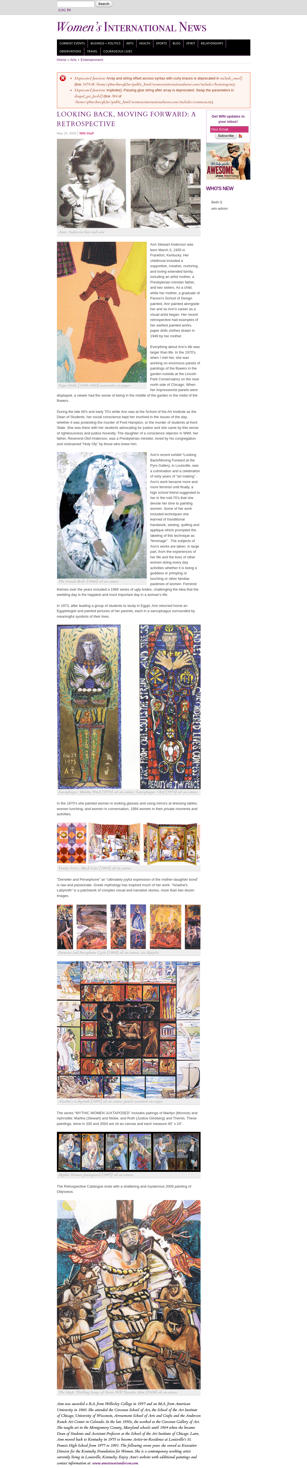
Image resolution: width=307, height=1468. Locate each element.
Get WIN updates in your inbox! (228, 119)
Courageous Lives (117, 51)
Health (144, 43)
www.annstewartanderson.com (115, 1463)
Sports (161, 43)
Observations (70, 51)
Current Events (72, 43)
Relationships (212, 43)
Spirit (190, 43)
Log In (64, 10)
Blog (176, 43)
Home (62, 60)
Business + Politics (106, 43)
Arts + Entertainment (86, 60)
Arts (129, 43)
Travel (92, 51)
